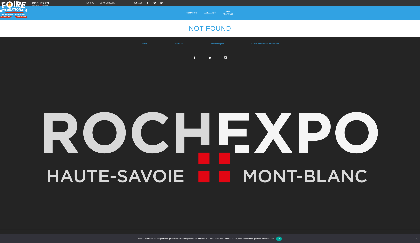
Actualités (210, 13)
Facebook (147, 3)
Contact (137, 3)
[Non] (416, 238)
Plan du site (178, 44)
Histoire (144, 44)
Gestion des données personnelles (265, 44)
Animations (191, 13)
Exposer (90, 3)
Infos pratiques (228, 13)
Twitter (154, 3)
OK (279, 239)
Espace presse (107, 3)
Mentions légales (217, 44)
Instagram (161, 3)
